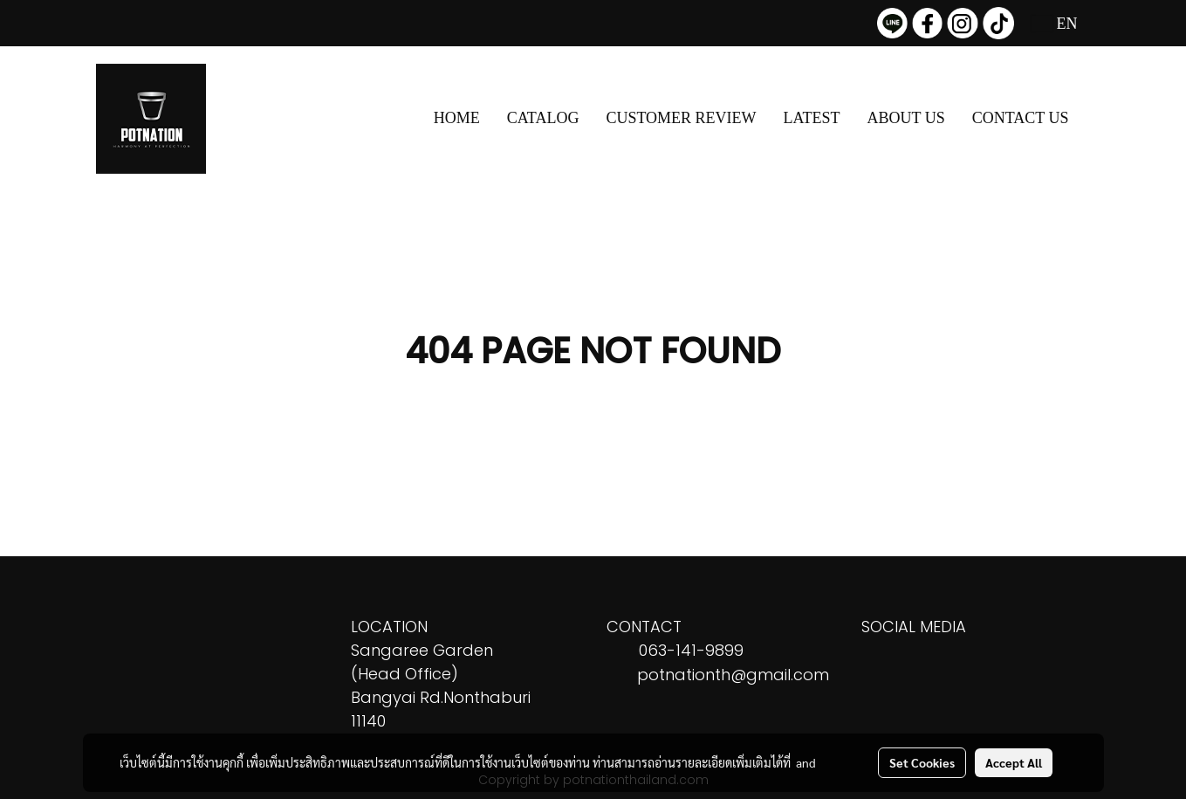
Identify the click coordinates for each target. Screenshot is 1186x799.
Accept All (1013, 762)
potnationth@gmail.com (733, 674)
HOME (457, 118)
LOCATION (389, 626)
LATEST (812, 118)
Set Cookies (922, 762)
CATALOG (543, 118)
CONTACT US (1020, 118)
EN (1055, 23)
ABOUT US (906, 118)
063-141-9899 (691, 650)
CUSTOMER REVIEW (681, 118)
